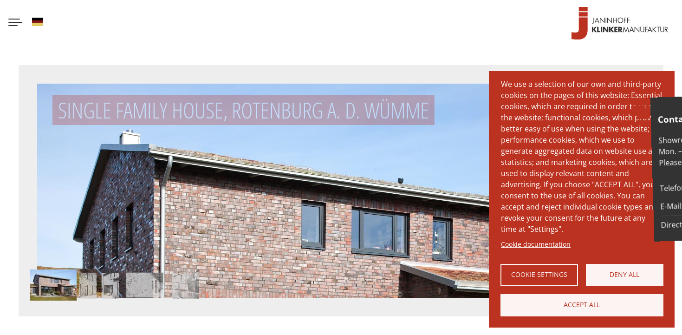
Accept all (582, 304)
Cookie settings (539, 274)
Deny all (624, 274)
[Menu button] (15, 23)
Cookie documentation (536, 244)
